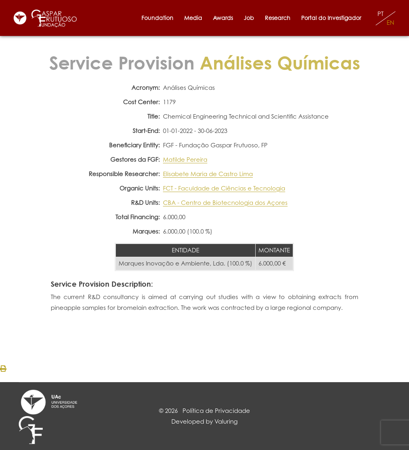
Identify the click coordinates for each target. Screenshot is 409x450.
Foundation (157, 17)
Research (277, 17)
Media (193, 17)
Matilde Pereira (185, 159)
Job (249, 17)
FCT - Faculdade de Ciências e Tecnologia (224, 188)
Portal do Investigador (332, 17)
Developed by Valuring (204, 421)
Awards (223, 17)
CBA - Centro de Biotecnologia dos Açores (225, 202)
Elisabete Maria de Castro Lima (208, 174)
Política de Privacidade (216, 410)
